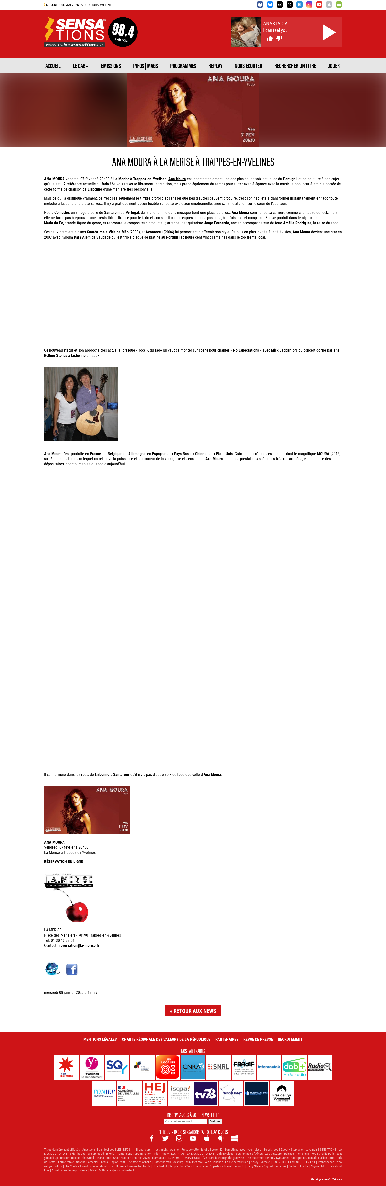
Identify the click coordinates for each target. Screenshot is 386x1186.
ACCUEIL (52, 65)
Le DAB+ (81, 65)
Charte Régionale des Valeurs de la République (166, 1039)
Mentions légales (100, 1039)
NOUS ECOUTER (248, 65)
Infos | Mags (145, 65)
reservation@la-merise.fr (79, 945)
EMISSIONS (111, 65)
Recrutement (290, 1039)
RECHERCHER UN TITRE (295, 65)
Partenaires (227, 1039)
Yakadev (337, 1179)
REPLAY (215, 65)
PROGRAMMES (183, 65)
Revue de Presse (258, 1039)
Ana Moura (177, 178)
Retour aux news (195, 1010)
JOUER (334, 65)
